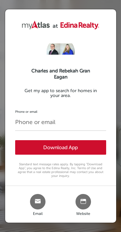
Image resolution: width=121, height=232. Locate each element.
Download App (60, 147)
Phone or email (26, 111)
